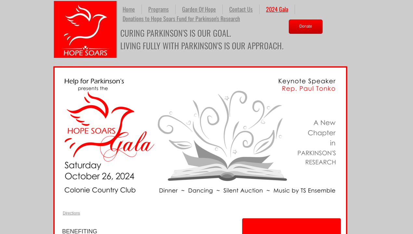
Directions (71, 213)
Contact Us (241, 9)
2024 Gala (277, 9)
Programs (158, 9)
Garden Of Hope (199, 9)
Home (129, 9)
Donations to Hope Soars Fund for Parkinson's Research (181, 18)
